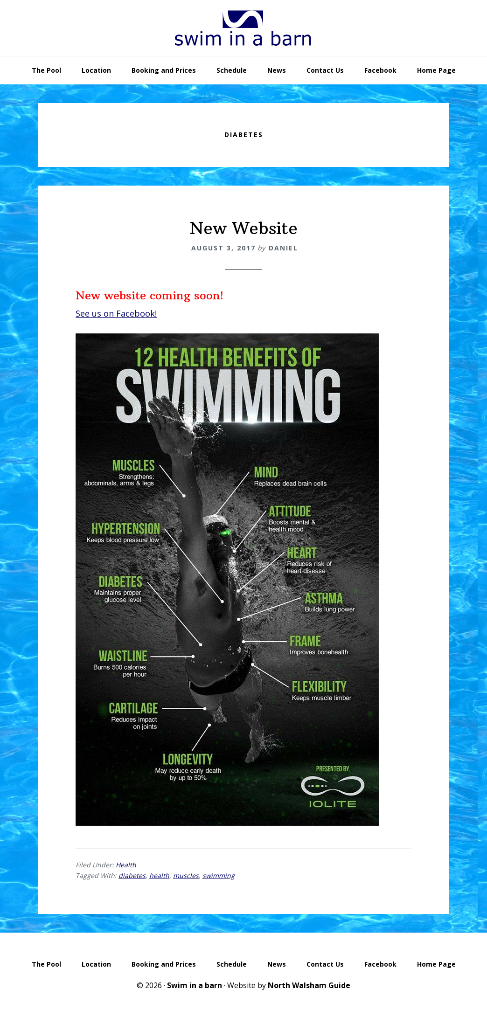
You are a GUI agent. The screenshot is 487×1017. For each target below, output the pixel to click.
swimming (218, 875)
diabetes (132, 875)
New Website (244, 228)
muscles (186, 875)
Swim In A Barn (243, 28)
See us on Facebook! (116, 313)
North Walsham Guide (309, 985)
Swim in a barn (194, 985)
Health (126, 864)
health (159, 875)
